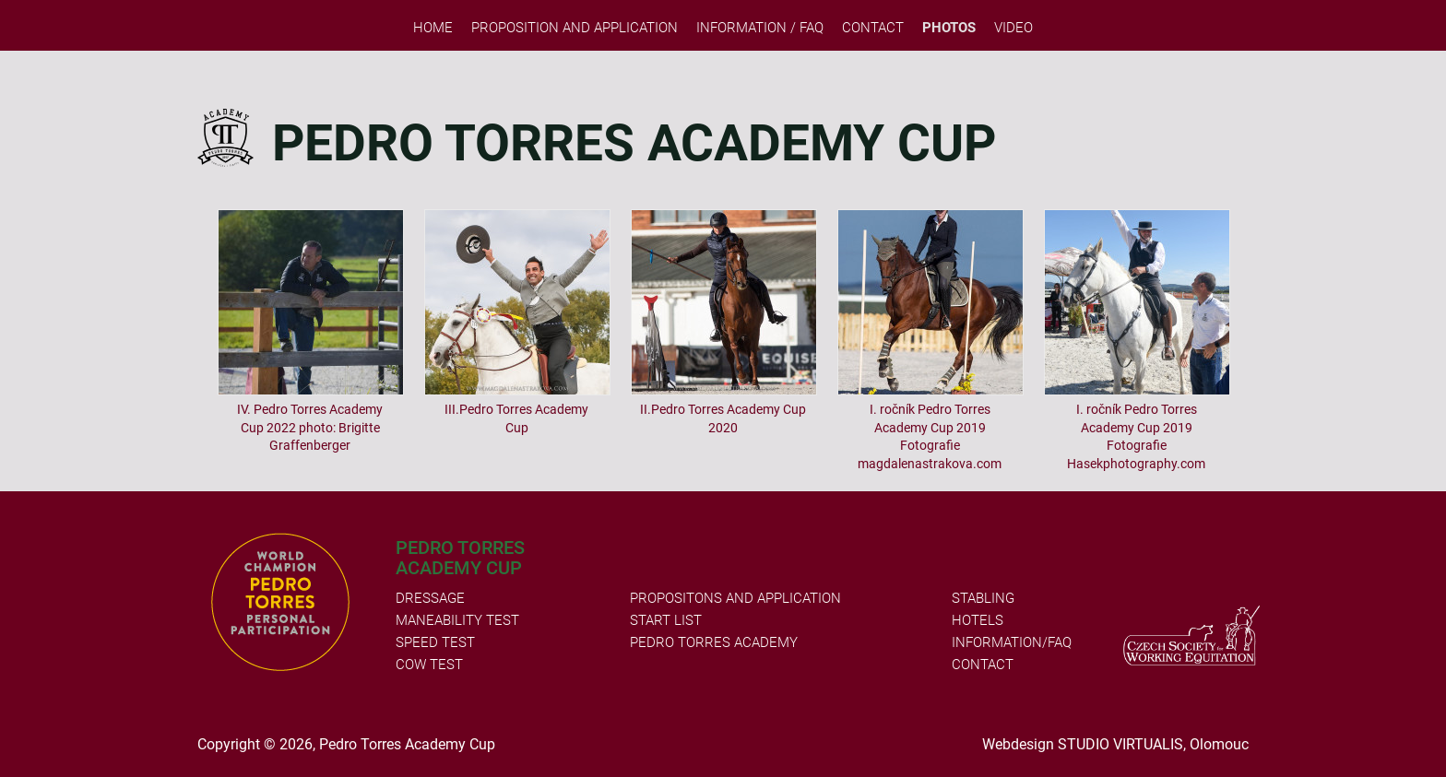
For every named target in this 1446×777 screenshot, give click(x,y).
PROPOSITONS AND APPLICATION (735, 598)
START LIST (666, 620)
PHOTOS (949, 27)
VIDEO (1013, 27)
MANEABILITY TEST (457, 620)
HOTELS (977, 620)
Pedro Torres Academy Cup (407, 744)
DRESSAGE (430, 598)
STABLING (983, 598)
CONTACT (982, 664)
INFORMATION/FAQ (1012, 642)
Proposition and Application (574, 27)
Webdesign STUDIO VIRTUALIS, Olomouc (1115, 744)
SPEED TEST (435, 642)
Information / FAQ (760, 27)
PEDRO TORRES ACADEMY (714, 642)
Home (433, 27)
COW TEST (429, 664)
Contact (873, 27)
